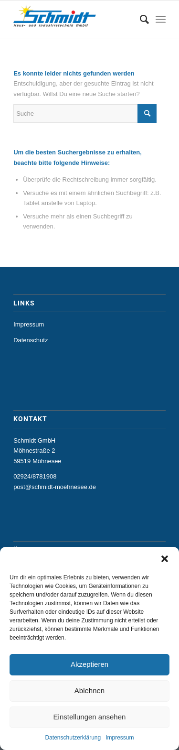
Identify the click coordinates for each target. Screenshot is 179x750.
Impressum (119, 737)
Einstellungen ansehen (89, 717)
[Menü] (161, 19)
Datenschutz (30, 340)
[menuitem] (139, 19)
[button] (164, 559)
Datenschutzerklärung (73, 737)
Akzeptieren (89, 664)
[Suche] (139, 19)
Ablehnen (89, 690)
